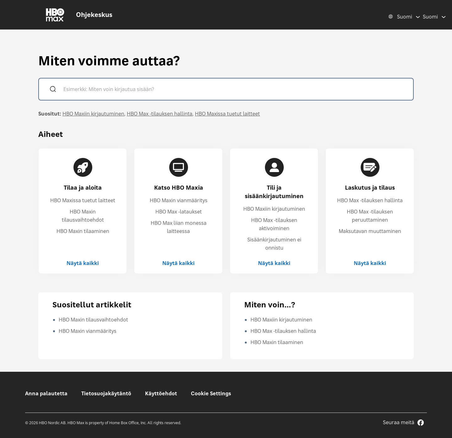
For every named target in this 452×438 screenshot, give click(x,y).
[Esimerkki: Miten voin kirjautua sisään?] (235, 90)
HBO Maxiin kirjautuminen (93, 113)
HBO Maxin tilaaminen (82, 231)
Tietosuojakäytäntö (106, 393)
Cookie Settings (211, 393)
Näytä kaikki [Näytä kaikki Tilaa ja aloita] (83, 263)
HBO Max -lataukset (178, 211)
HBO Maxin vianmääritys (178, 200)
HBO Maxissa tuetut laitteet (227, 113)
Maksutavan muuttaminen (370, 231)
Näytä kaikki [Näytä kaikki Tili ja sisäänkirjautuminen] (274, 263)
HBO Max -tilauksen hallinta (159, 113)
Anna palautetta (46, 393)
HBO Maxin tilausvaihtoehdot (93, 319)
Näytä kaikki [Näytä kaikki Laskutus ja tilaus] (370, 263)
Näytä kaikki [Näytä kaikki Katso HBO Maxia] (178, 263)
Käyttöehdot (161, 393)
